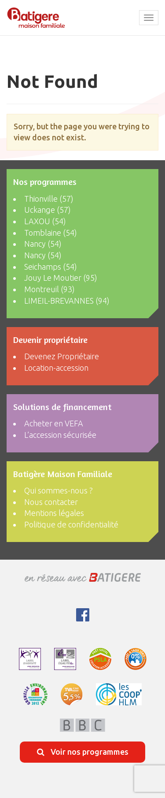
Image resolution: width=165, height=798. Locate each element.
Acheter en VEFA (53, 423)
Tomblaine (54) (50, 232)
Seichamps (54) (50, 266)
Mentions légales (54, 512)
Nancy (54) (43, 243)
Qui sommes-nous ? (58, 490)
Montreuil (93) (49, 289)
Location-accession (56, 367)
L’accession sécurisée (60, 434)
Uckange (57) (47, 209)
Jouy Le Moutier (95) (60, 277)
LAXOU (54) (45, 221)
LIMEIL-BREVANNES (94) (67, 300)
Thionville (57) (48, 198)
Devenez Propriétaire (61, 356)
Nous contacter (51, 501)
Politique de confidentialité (71, 524)
